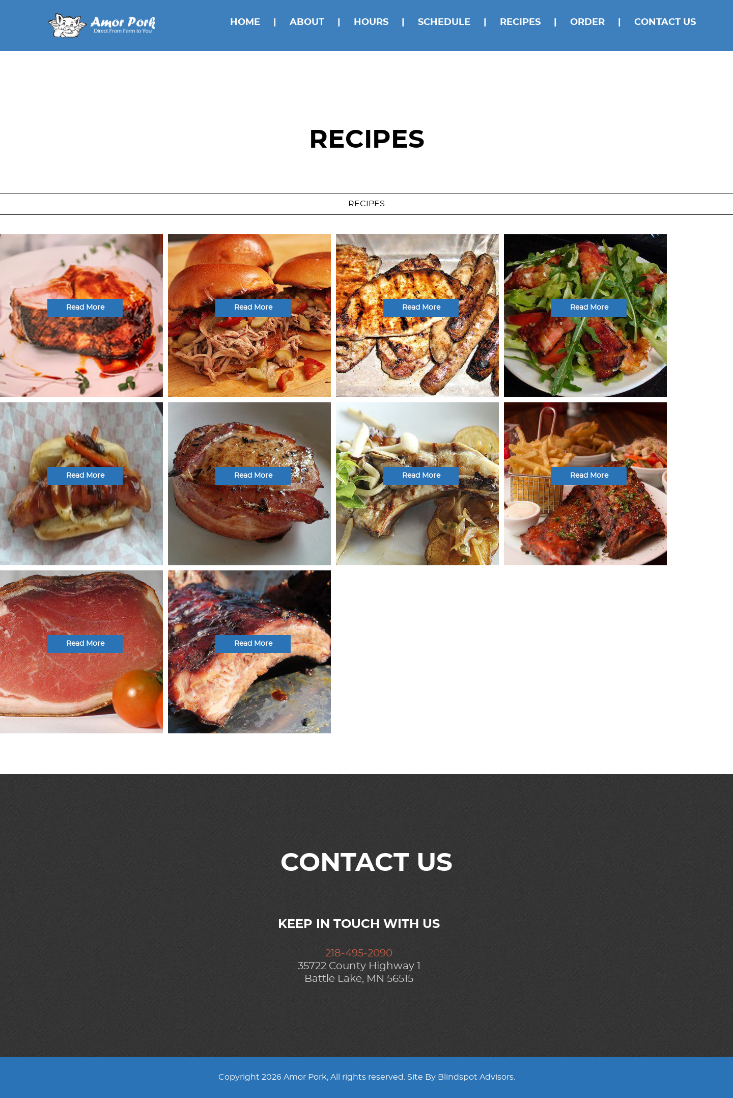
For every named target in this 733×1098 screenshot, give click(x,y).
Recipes (520, 22)
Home (245, 22)
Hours (371, 22)
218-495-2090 (358, 953)
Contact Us (665, 22)
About (307, 22)
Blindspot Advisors (476, 1077)
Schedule (444, 22)
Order (587, 22)
